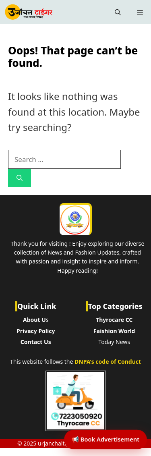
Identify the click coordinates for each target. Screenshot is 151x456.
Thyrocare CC (114, 319)
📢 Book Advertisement (105, 439)
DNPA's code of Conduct (107, 361)
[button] (118, 12)
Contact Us (36, 342)
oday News (115, 342)
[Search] (19, 178)
